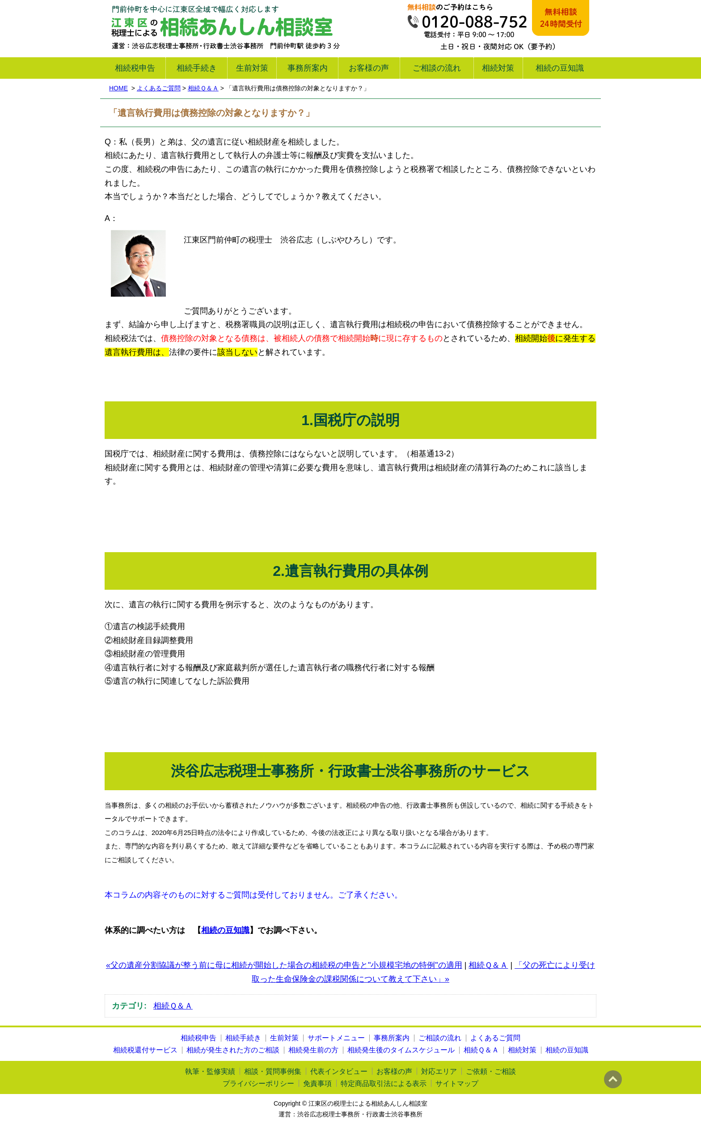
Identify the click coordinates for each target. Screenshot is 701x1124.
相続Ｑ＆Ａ (203, 88)
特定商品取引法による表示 (384, 1083)
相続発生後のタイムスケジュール (401, 1050)
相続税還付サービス (145, 1050)
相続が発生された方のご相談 (232, 1050)
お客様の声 (369, 68)
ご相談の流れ (437, 68)
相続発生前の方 (313, 1050)
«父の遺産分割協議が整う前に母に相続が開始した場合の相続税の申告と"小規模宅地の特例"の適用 (284, 965)
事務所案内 (307, 68)
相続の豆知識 (560, 68)
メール (560, 18)
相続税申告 (135, 68)
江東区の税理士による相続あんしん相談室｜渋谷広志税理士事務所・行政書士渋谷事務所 (225, 28)
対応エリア (439, 1071)
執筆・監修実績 (210, 1071)
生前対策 (252, 68)
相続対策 (498, 68)
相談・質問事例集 (272, 1071)
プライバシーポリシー (258, 1083)
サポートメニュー (336, 1038)
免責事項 (317, 1083)
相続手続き (197, 68)
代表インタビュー (338, 1071)
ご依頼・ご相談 (491, 1071)
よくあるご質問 (159, 88)
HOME (118, 88)
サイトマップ (456, 1083)
